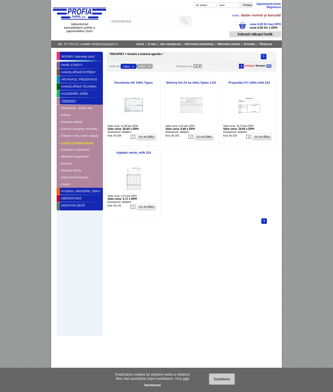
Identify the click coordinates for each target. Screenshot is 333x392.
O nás (152, 44)
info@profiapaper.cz (104, 44)
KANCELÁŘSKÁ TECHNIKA (79, 86)
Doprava (66, 163)
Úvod (140, 44)
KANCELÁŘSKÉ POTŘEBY (78, 72)
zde (185, 378)
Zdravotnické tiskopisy (75, 177)
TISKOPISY (68, 101)
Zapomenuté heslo (268, 4)
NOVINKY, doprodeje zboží (78, 56)
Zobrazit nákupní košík (255, 34)
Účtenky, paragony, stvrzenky (79, 129)
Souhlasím (222, 379)
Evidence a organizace (75, 149)
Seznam (260, 65)
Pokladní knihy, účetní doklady (80, 135)
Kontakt (249, 44)
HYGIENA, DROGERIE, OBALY (81, 191)
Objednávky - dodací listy (76, 108)
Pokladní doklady (71, 122)
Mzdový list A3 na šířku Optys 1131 (191, 82)
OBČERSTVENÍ (71, 198)
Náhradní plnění (228, 44)
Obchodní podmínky (199, 44)
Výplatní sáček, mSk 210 (133, 152)
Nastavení (152, 385)
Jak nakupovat (170, 44)
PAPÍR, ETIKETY (72, 65)
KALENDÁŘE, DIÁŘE (74, 93)
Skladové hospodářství (75, 156)
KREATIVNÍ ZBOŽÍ (73, 205)
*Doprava (265, 44)
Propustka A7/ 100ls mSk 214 (249, 82)
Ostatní (65, 184)
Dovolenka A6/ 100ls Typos (133, 82)
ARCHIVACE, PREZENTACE (79, 79)
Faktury (66, 115)
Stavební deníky (71, 170)
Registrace (274, 7)
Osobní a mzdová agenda (77, 142)
